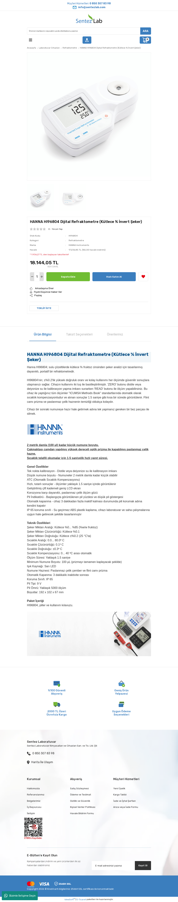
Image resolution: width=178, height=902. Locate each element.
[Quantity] (37, 276)
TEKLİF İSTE (44, 308)
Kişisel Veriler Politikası (82, 807)
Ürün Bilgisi (43, 334)
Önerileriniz (115, 334)
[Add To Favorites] (143, 276)
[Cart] (145, 40)
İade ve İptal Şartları (124, 801)
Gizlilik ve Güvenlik (80, 801)
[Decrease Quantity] (32, 276)
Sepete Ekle (68, 276)
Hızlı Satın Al (114, 276)
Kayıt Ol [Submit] (142, 865)
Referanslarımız (35, 794)
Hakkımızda (33, 788)
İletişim (31, 813)
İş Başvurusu (34, 807)
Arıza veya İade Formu (125, 807)
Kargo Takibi (120, 794)
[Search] (89, 31)
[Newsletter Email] (121, 865)
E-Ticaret (81, 899)
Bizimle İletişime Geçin (20, 896)
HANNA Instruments (79, 245)
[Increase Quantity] (42, 276)
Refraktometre (76, 240)
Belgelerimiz (33, 801)
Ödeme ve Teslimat (80, 794)
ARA (146, 31)
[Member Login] (87, 40)
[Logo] (89, 19)
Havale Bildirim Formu (82, 813)
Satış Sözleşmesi (79, 788)
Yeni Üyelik (119, 788)
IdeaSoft (70, 899)
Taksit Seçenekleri (79, 334)
